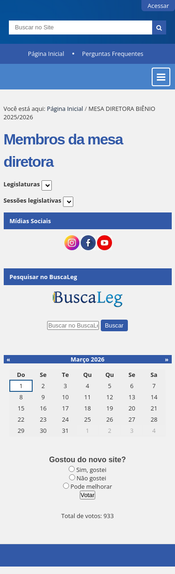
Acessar (158, 5)
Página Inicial (46, 53)
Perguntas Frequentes (112, 53)
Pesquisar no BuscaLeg (43, 277)
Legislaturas (22, 184)
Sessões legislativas (33, 200)
